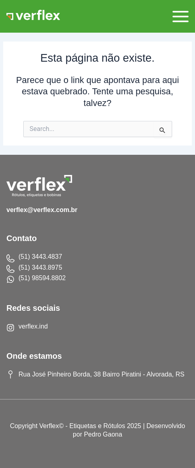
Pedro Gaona (103, 434)
